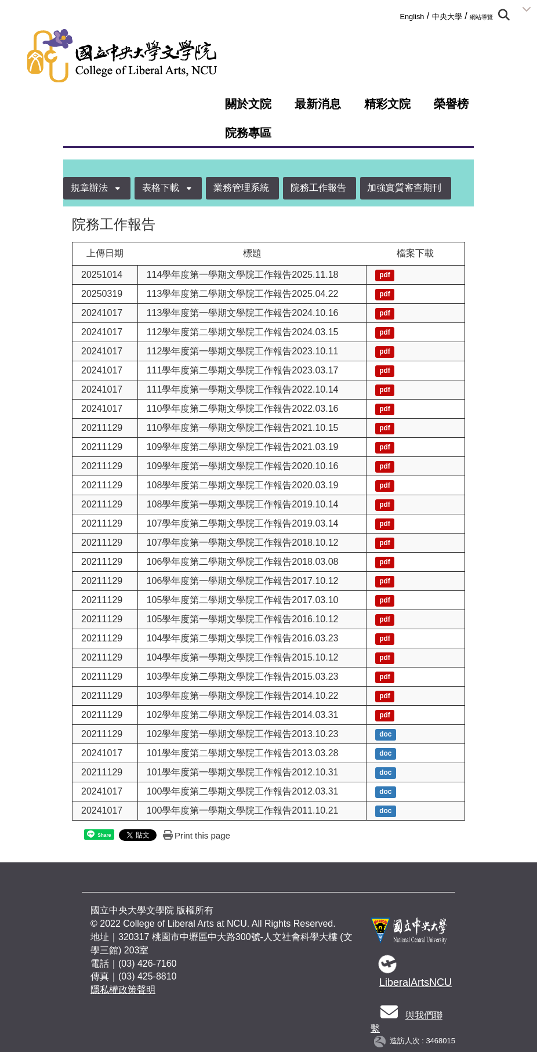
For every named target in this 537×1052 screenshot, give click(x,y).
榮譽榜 (451, 103)
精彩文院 (387, 103)
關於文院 (248, 103)
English (412, 16)
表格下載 (160, 188)
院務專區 (248, 132)
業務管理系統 (241, 188)
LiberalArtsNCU (415, 982)
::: (396, 14)
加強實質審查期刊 (404, 188)
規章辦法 (89, 188)
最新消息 (318, 103)
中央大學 (447, 16)
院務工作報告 (318, 188)
